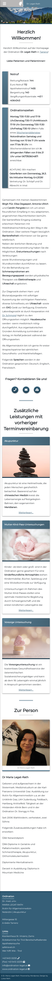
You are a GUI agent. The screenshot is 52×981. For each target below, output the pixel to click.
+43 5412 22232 (9, 958)
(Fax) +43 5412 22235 (12, 962)
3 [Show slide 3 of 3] (9, 21)
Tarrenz (44, 52)
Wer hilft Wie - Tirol (12, 951)
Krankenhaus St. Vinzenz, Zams (18, 936)
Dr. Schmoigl (9, 315)
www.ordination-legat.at (15, 969)
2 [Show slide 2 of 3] (5, 21)
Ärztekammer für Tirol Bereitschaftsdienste (24, 940)
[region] (26, 15)
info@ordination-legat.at (15, 965)
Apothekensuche (11, 943)
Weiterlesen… (26, 513)
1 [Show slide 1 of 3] (1, 21)
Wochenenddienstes (28, 132)
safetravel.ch (8, 947)
